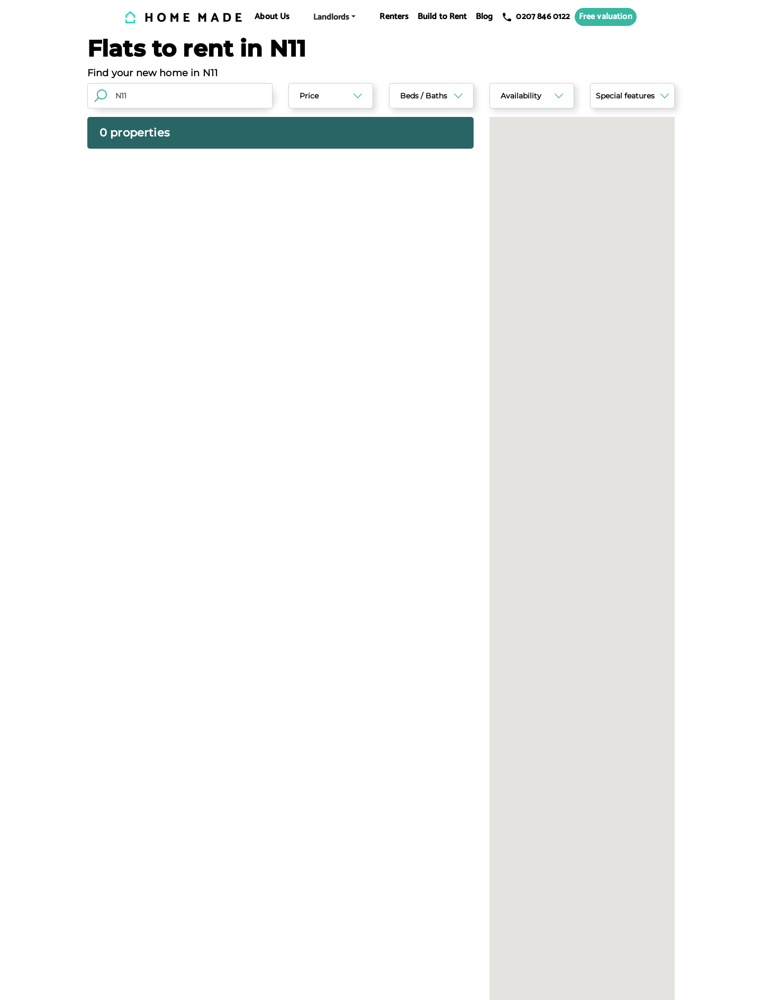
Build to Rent (442, 17)
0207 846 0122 (535, 17)
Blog (484, 17)
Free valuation (605, 17)
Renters (394, 17)
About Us (272, 17)
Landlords (331, 17)
